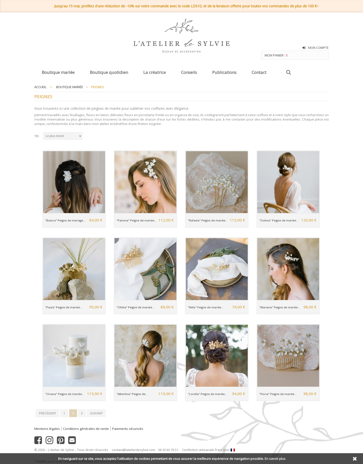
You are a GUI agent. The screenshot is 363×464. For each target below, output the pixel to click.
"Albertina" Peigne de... (132, 394)
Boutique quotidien (109, 72)
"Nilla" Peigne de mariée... (205, 307)
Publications (224, 72)
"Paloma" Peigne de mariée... (136, 220)
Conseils (189, 72)
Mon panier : (276, 55)
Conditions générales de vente (86, 428)
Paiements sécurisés (127, 428)
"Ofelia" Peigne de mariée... (135, 307)
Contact (259, 72)
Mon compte (318, 47)
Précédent (47, 413)
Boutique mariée (58, 72)
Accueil (40, 87)
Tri (36, 136)
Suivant (96, 413)
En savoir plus (275, 458)
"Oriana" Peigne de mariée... (64, 394)
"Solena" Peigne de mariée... (278, 220)
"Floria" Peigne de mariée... (278, 394)
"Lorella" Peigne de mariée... (207, 394)
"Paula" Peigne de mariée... (63, 307)
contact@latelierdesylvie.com (133, 450)
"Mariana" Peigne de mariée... (279, 307)
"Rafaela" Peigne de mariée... (208, 220)
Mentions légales (47, 428)
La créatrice (154, 72)
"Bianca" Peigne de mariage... (65, 220)
